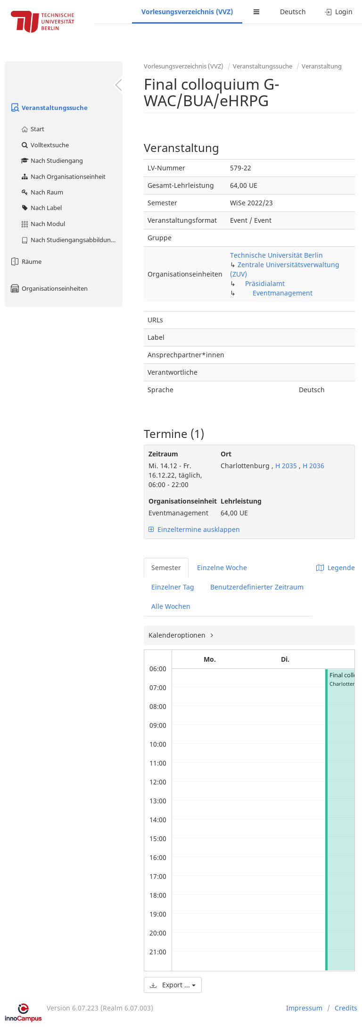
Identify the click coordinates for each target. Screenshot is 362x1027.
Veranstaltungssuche (48, 107)
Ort (226, 453)
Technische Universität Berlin (276, 255)
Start (32, 129)
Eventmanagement (283, 292)
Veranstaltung (322, 66)
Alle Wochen (170, 606)
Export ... (173, 984)
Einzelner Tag (172, 586)
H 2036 (313, 465)
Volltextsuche (44, 145)
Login (339, 11)
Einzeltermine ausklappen (194, 529)
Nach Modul (42, 223)
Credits (346, 1007)
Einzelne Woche (222, 567)
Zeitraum (163, 453)
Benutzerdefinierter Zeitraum (257, 586)
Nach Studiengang (51, 160)
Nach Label (41, 207)
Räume (25, 261)
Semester (166, 567)
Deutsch (293, 11)
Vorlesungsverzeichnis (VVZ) (187, 11)
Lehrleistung (241, 501)
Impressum (304, 1007)
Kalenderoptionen (177, 635)
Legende (335, 567)
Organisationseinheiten (48, 288)
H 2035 (286, 465)
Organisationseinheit (177, 501)
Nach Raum (41, 192)
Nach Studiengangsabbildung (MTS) (71, 240)
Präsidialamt (265, 283)
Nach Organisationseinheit (63, 176)
